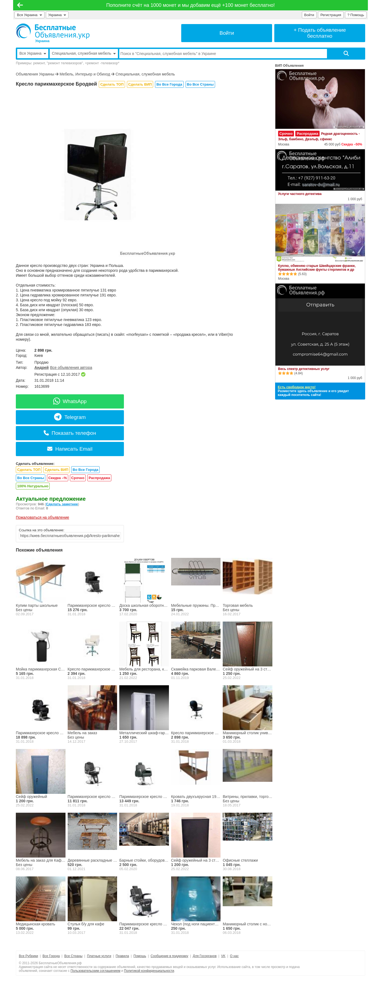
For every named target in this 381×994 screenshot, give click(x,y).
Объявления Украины (35, 74)
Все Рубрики (28, 956)
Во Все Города (169, 84)
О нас (234, 956)
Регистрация (330, 15)
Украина (57, 15)
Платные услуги (99, 956)
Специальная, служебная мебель (145, 74)
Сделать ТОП (111, 84)
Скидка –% (57, 478)
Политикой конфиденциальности (149, 971)
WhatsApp (70, 401)
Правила (122, 956)
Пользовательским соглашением (95, 971)
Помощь (139, 956)
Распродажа (99, 478)
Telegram (70, 417)
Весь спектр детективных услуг (304, 369)
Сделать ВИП (140, 84)
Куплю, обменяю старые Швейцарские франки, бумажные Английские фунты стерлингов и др (317, 268)
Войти (309, 15)
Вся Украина (29, 15)
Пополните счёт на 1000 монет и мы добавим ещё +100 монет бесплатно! (190, 5)
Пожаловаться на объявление (42, 517)
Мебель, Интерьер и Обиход (84, 74)
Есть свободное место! (296, 387)
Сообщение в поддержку (169, 956)
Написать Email (69, 449)
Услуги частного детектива (300, 194)
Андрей (41, 367)
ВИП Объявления (289, 66)
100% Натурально (32, 486)
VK (223, 956)
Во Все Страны (200, 84)
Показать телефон (70, 433)
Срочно (77, 478)
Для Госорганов (204, 956)
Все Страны (73, 956)
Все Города (51, 956)
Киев (38, 355)
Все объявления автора (71, 367)
